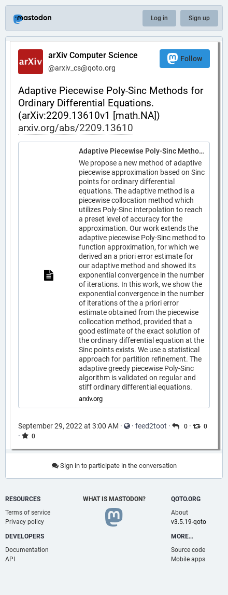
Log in (159, 18)
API (10, 559)
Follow (184, 58)
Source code (188, 550)
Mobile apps (188, 559)
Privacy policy (24, 521)
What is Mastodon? (114, 499)
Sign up (199, 18)
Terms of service (27, 512)
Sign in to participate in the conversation (114, 465)
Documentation (27, 550)
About (179, 512)
